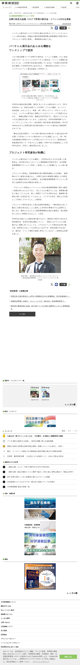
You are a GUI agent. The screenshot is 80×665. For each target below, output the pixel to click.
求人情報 (4, 630)
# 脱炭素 (63, 7)
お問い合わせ (5, 622)
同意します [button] (68, 657)
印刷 (63, 28)
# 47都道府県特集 (21, 7)
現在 (63, 431)
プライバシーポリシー (8, 639)
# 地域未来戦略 (49, 7)
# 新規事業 (35, 7)
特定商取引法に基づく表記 (10, 647)
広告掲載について (7, 626)
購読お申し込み (6, 606)
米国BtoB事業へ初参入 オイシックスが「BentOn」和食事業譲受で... (38, 301)
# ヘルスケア (7, 7)
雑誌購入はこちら (7, 614)
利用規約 (4, 634)
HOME (11, 13)
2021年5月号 (17, 13)
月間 (75, 431)
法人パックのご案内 (7, 610)
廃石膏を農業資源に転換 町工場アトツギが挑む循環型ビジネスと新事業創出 (40, 307)
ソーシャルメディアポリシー (10, 643)
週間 (69, 431)
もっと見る (22, 314)
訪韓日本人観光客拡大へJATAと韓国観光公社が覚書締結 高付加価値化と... (40, 296)
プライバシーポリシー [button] (41, 662)
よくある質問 (5, 618)
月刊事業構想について (8, 602)
